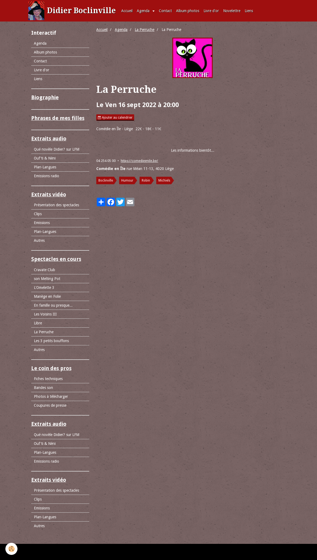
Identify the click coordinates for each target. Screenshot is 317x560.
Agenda (144, 11)
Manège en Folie (47, 296)
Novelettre (231, 11)
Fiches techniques (48, 379)
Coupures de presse (50, 405)
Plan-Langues (45, 167)
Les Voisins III (45, 314)
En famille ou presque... (53, 305)
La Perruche (144, 29)
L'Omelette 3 (44, 287)
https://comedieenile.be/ (139, 161)
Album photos (187, 11)
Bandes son (43, 387)
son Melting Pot (47, 279)
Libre (38, 323)
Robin (146, 180)
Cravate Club (44, 270)
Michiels (164, 180)
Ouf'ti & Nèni (45, 158)
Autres (39, 240)
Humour (127, 180)
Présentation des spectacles (56, 205)
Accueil (127, 11)
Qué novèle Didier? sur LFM (56, 149)
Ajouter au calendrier (115, 117)
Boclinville (105, 180)
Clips (38, 214)
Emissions (42, 223)
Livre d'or (211, 11)
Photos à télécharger (51, 396)
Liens (249, 11)
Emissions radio (46, 176)
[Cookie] (11, 549)
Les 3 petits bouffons (51, 341)
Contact (165, 11)
